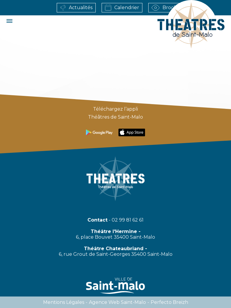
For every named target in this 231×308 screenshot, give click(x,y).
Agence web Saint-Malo (117, 302)
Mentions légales (63, 302)
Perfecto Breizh (169, 302)
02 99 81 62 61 (128, 220)
